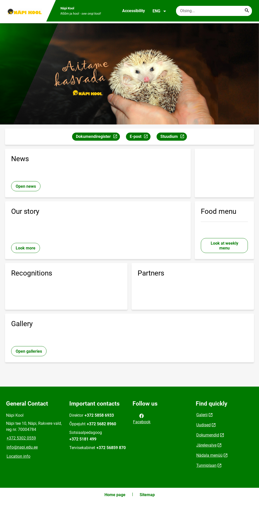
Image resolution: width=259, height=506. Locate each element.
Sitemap (147, 494)
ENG (159, 11)
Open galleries (29, 351)
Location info (18, 456)
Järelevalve (206, 445)
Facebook (141, 418)
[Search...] (247, 11)
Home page (114, 494)
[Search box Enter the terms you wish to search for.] (214, 11)
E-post (140, 137)
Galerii (202, 414)
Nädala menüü (209, 455)
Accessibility (133, 10)
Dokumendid (207, 435)
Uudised (203, 425)
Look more (25, 248)
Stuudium (173, 137)
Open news (26, 186)
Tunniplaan (206, 465)
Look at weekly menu (224, 245)
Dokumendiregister (98, 137)
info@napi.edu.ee (22, 447)
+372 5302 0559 (21, 438)
